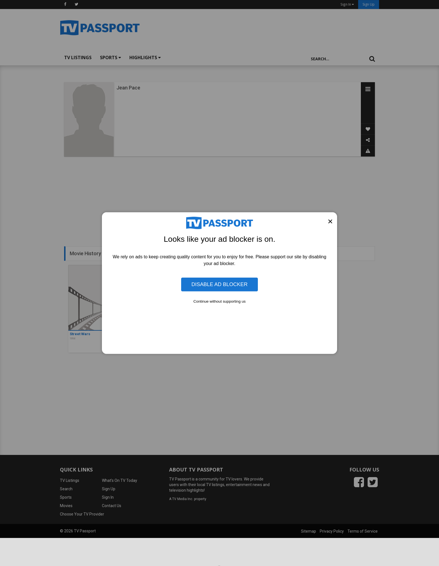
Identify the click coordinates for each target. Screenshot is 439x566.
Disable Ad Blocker (219, 284)
